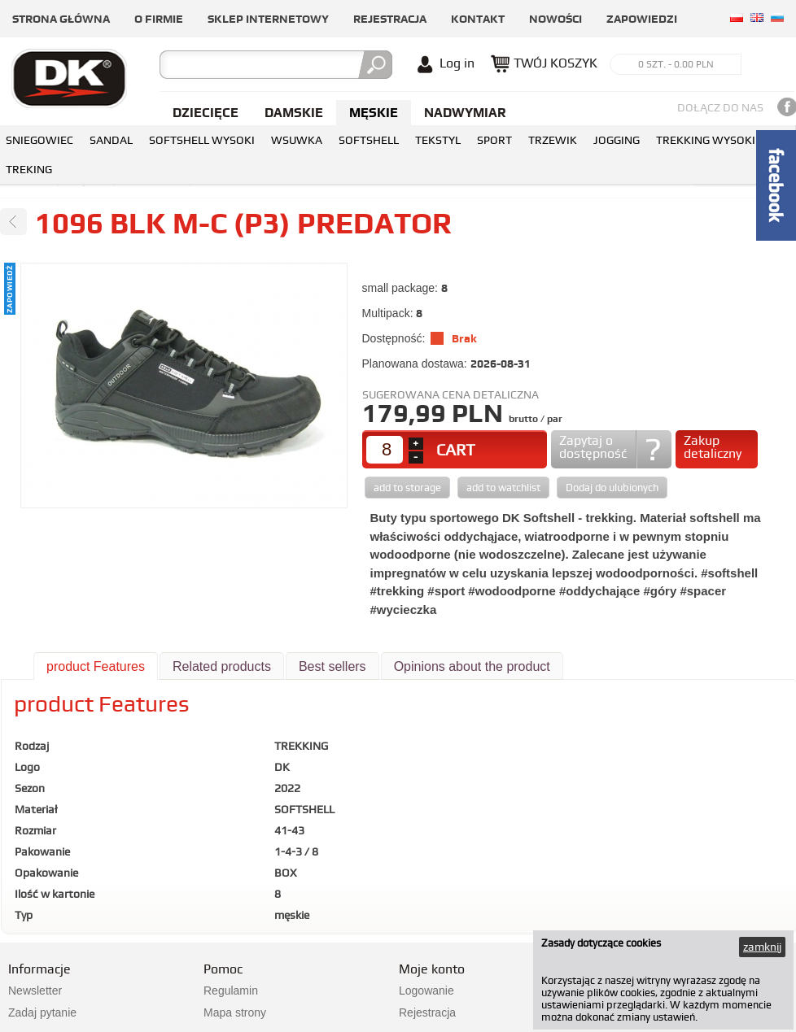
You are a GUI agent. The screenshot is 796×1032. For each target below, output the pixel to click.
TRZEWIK (552, 139)
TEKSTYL (438, 139)
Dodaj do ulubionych (612, 487)
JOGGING (616, 139)
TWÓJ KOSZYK (555, 63)
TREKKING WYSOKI (705, 139)
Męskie (373, 112)
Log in (457, 63)
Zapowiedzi (641, 18)
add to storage (407, 487)
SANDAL (111, 139)
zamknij (762, 946)
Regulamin (230, 990)
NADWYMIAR (465, 112)
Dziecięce (205, 112)
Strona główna (61, 18)
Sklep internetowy (268, 18)
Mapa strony (234, 1012)
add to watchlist (503, 487)
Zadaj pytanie (42, 1012)
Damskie (294, 112)
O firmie (158, 18)
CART (455, 449)
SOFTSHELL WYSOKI (202, 139)
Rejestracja (389, 18)
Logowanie (426, 990)
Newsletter (35, 990)
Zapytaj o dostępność (593, 447)
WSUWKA (296, 139)
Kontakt (478, 18)
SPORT (494, 139)
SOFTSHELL (369, 139)
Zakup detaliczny (712, 447)
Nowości (555, 18)
